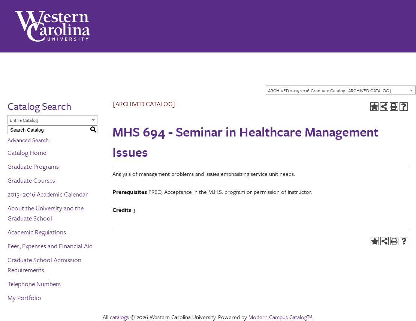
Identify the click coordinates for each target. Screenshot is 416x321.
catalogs (119, 317)
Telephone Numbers (34, 283)
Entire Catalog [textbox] (24, 120)
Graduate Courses (31, 180)
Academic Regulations (36, 232)
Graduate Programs (33, 166)
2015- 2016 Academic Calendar (47, 194)
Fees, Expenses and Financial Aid (50, 245)
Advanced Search (28, 140)
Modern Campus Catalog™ (280, 317)
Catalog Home (26, 152)
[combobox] (341, 90)
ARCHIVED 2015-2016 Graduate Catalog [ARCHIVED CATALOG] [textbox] (329, 90)
